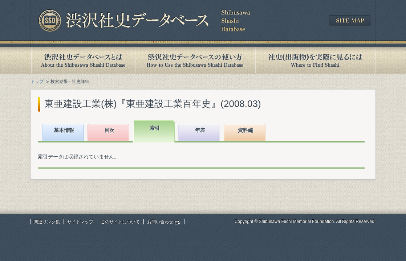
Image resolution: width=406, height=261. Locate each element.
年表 (200, 130)
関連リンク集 (47, 221)
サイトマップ (80, 221)
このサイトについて (120, 221)
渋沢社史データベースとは (83, 60)
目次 (109, 130)
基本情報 (64, 130)
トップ (37, 81)
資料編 (245, 130)
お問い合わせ (160, 221)
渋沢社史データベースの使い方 (195, 60)
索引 (155, 128)
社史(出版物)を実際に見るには (315, 60)
